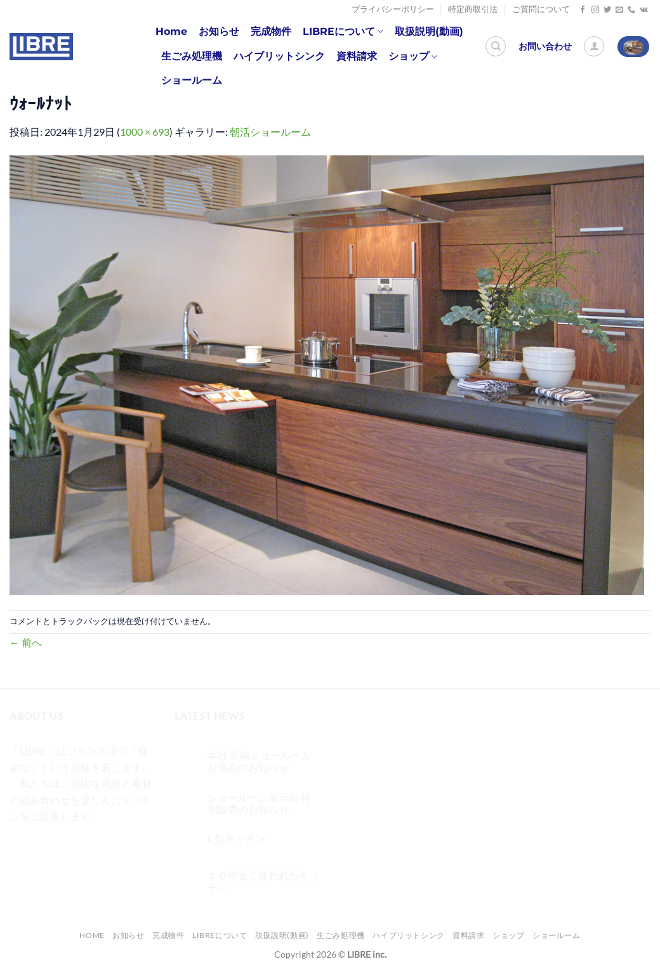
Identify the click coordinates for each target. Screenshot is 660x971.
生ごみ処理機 (191, 56)
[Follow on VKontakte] (644, 10)
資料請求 (356, 56)
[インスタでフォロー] (595, 10)
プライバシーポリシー (393, 9)
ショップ (412, 56)
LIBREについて (343, 31)
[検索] (495, 46)
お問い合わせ (545, 46)
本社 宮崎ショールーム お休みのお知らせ (259, 761)
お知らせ (219, 31)
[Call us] (631, 10)
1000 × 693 (144, 132)
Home (171, 31)
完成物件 (271, 31)
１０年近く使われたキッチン (263, 881)
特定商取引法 (473, 9)
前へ (26, 642)
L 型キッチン (236, 838)
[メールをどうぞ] (619, 10)
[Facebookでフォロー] (582, 10)
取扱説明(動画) (429, 31)
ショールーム (191, 80)
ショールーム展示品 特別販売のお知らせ (259, 803)
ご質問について (541, 9)
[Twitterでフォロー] (607, 10)
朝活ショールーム (270, 132)
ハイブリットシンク (279, 56)
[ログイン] (594, 46)
